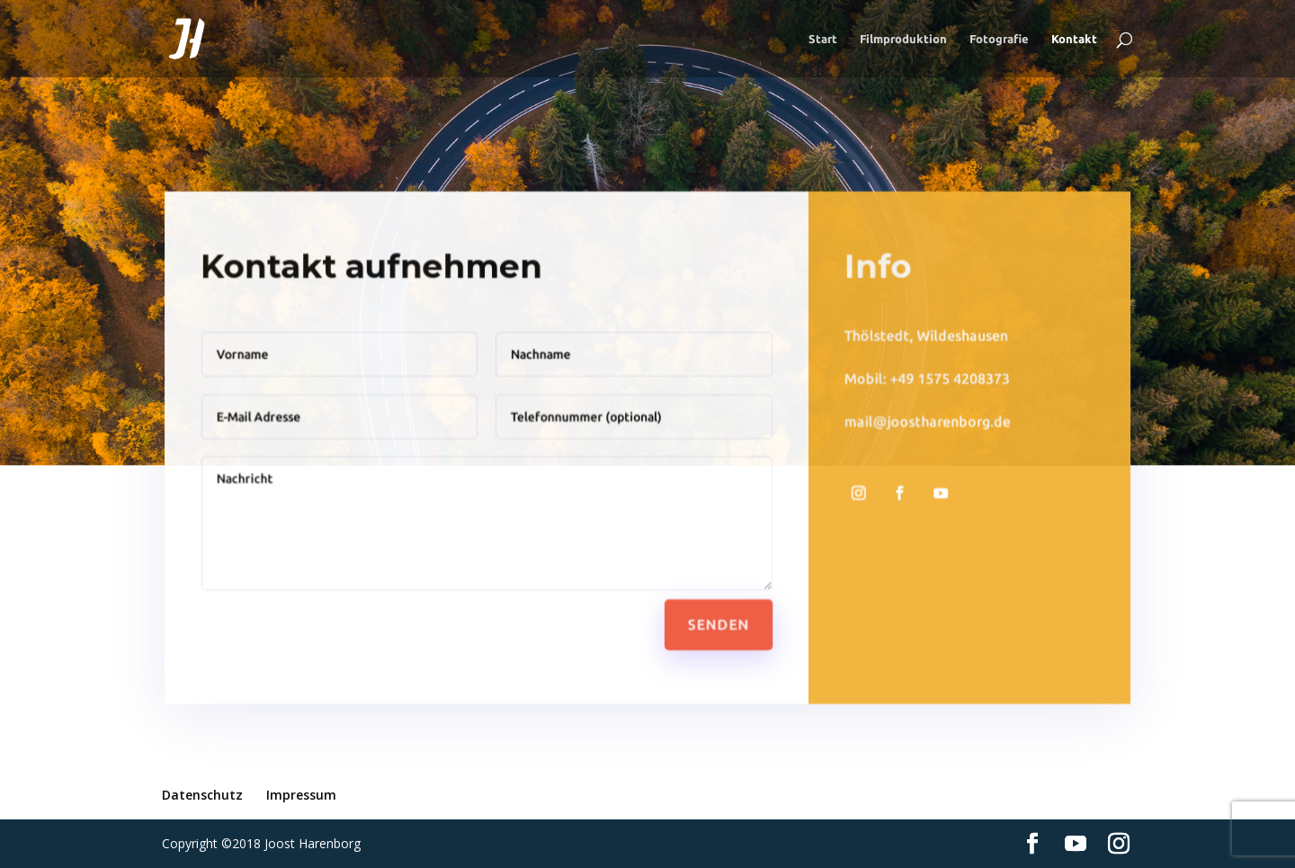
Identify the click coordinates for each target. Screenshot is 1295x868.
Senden (717, 620)
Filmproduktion (903, 38)
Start (822, 38)
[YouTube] (1075, 844)
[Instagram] (1119, 844)
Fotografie (999, 38)
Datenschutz (202, 794)
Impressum (301, 794)
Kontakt (1074, 38)
